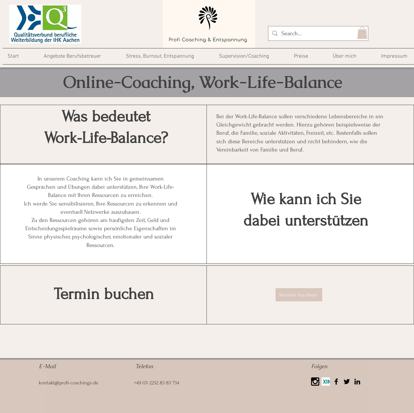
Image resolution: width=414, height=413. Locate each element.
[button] (362, 33)
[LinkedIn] (357, 381)
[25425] (315, 381)
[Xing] (326, 381)
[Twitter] (347, 381)
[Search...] (317, 33)
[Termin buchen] (299, 294)
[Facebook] (336, 381)
